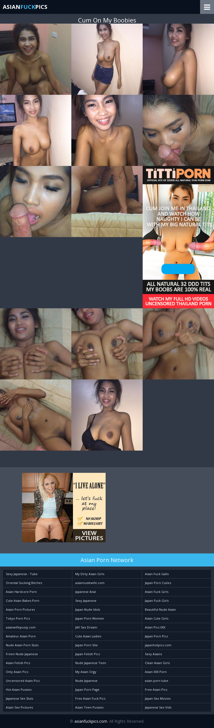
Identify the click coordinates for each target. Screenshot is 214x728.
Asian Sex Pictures (19, 707)
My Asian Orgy (85, 672)
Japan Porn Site (86, 645)
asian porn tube (156, 681)
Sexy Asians (153, 654)
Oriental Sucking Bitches (24, 583)
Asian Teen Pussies (89, 707)
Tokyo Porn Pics (18, 618)
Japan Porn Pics (156, 636)
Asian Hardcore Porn (21, 592)
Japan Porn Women (89, 618)
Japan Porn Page (87, 689)
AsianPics (25, 7)
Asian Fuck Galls (157, 574)
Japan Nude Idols (87, 609)
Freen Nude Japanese (22, 654)
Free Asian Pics (156, 689)
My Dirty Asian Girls (89, 574)
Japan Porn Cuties (158, 583)
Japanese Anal (85, 592)
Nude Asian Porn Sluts (22, 645)
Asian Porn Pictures (20, 609)
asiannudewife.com (89, 583)
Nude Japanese (86, 681)
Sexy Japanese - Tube (22, 574)
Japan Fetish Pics (87, 654)
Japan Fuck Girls (157, 600)
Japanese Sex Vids (158, 707)
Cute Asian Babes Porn (22, 600)
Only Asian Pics (17, 672)
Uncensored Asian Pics (23, 681)
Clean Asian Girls (157, 663)
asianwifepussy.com (21, 627)
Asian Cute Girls (156, 618)
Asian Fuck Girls (156, 592)
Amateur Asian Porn (21, 636)
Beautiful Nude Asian (160, 609)
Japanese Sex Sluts (19, 698)
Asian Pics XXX (155, 627)
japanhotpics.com (158, 645)
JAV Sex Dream (86, 627)
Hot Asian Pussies (18, 689)
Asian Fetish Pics (18, 663)
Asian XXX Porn (156, 672)
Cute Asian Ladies (88, 636)
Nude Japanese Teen (90, 663)
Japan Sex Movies (158, 698)
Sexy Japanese (85, 600)
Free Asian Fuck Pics (90, 698)
